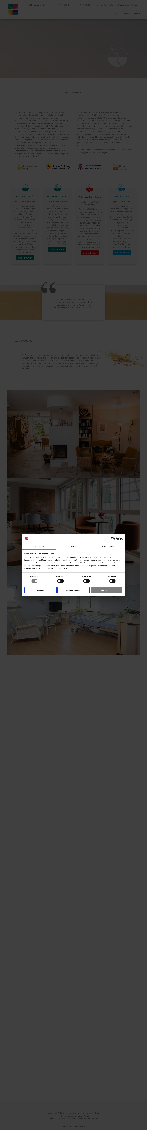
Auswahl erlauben (73, 590)
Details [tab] (73, 546)
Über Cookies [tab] (108, 546)
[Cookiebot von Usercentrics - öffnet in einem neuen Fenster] (113, 538)
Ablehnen (40, 590)
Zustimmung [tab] (39, 546)
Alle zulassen (106, 590)
